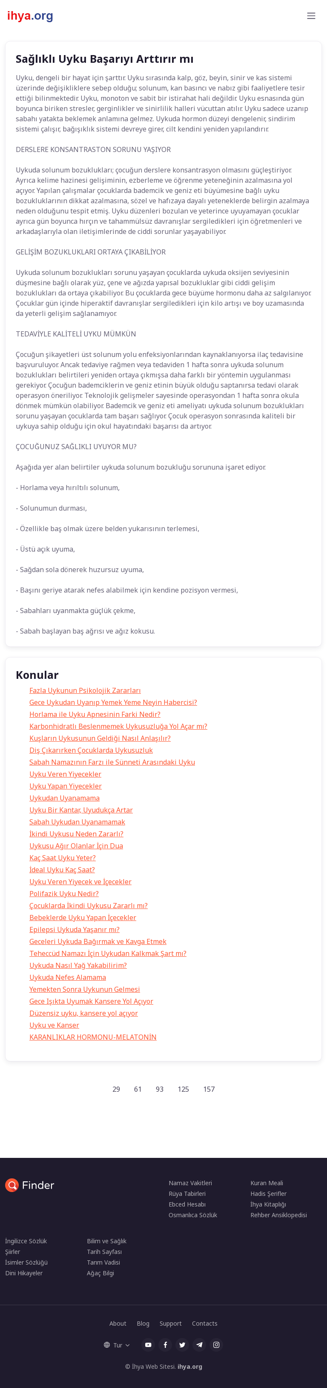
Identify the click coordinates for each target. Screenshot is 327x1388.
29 (116, 1089)
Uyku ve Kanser (54, 1025)
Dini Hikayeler (24, 1273)
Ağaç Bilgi (100, 1273)
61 (138, 1089)
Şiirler (12, 1252)
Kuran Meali (266, 1183)
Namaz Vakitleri (190, 1183)
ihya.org (190, 1366)
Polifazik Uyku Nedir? (64, 893)
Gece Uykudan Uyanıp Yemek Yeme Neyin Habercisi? (113, 702)
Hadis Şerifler (268, 1193)
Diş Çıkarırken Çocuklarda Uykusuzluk (91, 750)
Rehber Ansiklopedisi (278, 1215)
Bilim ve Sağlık (106, 1241)
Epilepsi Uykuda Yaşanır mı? (74, 929)
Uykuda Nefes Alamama (67, 977)
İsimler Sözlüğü (26, 1262)
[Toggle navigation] (311, 16)
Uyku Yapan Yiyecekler (65, 786)
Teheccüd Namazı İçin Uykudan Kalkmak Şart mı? (107, 953)
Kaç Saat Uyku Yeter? (62, 857)
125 (183, 1089)
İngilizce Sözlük (26, 1241)
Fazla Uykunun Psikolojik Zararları (85, 690)
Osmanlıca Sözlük (193, 1215)
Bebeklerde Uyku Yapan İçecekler (82, 917)
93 (160, 1089)
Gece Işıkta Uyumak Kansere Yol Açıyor (91, 1001)
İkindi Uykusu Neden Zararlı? (76, 834)
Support (171, 1323)
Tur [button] (113, 1345)
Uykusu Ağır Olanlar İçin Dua (76, 845)
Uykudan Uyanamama (64, 798)
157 (209, 1089)
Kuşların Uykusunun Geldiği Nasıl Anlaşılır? (100, 738)
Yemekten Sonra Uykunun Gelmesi (84, 989)
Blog (143, 1323)
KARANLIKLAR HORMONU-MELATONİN (93, 1037)
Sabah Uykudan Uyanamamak (77, 822)
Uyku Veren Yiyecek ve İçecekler (80, 881)
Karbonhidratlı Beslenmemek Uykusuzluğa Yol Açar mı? (118, 726)
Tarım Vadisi (103, 1262)
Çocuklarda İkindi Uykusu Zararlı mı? (88, 905)
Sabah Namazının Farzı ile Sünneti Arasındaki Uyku (112, 762)
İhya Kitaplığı (268, 1204)
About (117, 1323)
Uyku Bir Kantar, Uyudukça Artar (81, 810)
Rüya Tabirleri (187, 1193)
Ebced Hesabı (187, 1204)
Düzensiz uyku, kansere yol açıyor (83, 1013)
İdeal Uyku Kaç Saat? (62, 869)
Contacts (205, 1323)
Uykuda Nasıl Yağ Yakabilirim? (78, 965)
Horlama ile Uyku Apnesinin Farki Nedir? (95, 714)
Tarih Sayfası (104, 1252)
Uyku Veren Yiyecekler (65, 774)
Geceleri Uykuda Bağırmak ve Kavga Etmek (97, 941)
